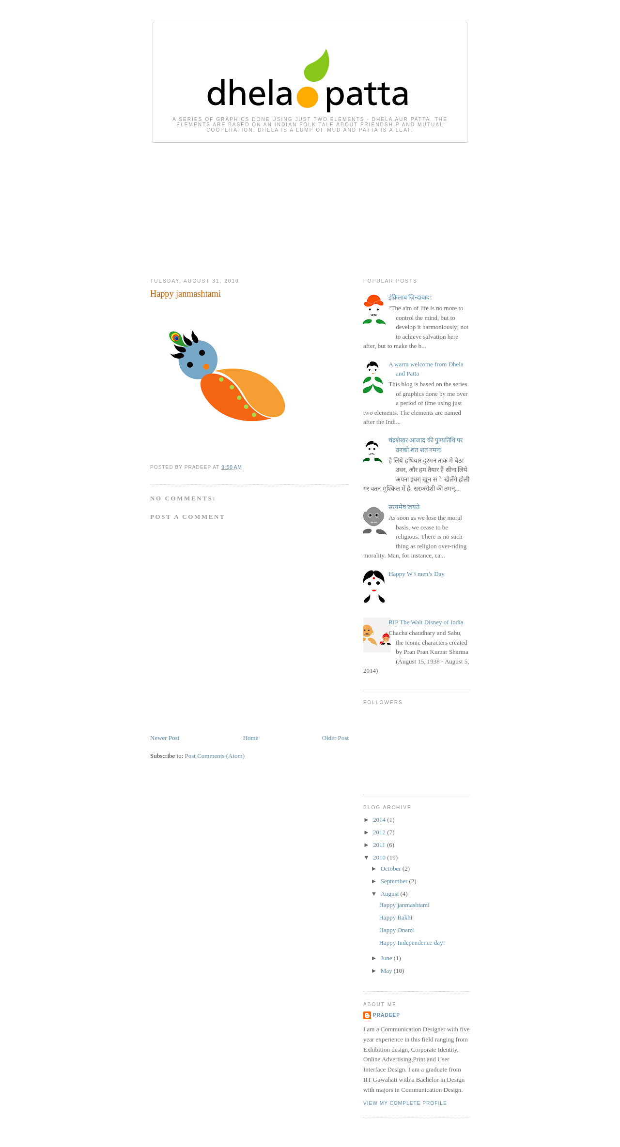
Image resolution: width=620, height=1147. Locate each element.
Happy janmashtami (185, 294)
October (392, 868)
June (387, 958)
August (391, 893)
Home (251, 737)
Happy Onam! (397, 930)
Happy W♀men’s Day (416, 573)
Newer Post (164, 737)
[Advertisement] (310, 208)
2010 (380, 857)
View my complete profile (405, 1103)
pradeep (386, 1015)
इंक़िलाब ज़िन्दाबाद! (410, 297)
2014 (380, 819)
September (395, 881)
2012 (380, 832)
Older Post (335, 737)
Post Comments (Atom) (215, 755)
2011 (380, 844)
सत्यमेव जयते (403, 507)
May (387, 970)
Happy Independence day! (412, 942)
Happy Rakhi (395, 917)
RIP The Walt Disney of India (425, 622)
